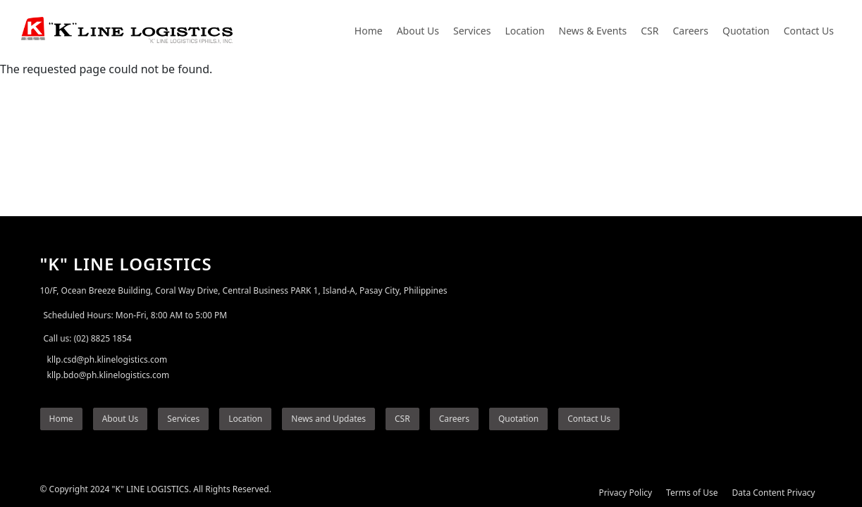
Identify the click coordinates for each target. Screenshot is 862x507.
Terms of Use (692, 493)
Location (524, 30)
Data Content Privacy (773, 493)
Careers (690, 30)
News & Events (593, 30)
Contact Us (809, 30)
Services (472, 30)
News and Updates (328, 419)
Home (369, 30)
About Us (418, 30)
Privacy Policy (625, 493)
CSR (649, 30)
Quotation (746, 30)
